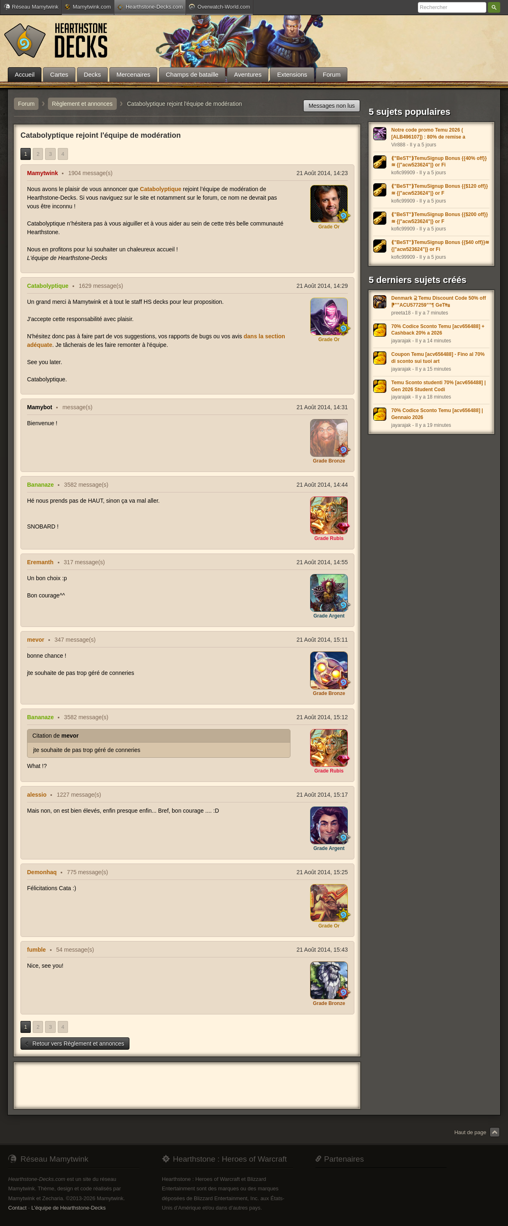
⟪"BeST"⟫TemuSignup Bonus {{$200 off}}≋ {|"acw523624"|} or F (439, 218)
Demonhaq (42, 872)
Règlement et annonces (82, 103)
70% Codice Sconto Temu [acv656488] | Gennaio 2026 (437, 414)
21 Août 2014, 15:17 (322, 794)
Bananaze (40, 484)
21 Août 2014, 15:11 (322, 639)
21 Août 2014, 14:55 (322, 562)
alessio (36, 794)
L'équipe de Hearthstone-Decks (68, 1208)
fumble (36, 949)
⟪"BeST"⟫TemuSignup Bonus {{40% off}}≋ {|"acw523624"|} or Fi (439, 161)
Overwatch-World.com (219, 6)
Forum (26, 103)
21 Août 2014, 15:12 (322, 717)
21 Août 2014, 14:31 (322, 407)
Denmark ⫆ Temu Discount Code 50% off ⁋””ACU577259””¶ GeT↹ (438, 301)
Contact (17, 1208)
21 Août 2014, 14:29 (322, 286)
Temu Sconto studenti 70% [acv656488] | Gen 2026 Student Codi (438, 386)
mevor (35, 639)
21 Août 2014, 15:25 (322, 872)
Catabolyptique (160, 189)
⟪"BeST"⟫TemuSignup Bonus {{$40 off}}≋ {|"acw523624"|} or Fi (440, 245)
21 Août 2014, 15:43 (322, 949)
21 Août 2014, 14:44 (322, 484)
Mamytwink (42, 173)
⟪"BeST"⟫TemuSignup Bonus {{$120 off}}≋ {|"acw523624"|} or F (439, 189)
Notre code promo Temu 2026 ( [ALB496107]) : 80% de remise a (428, 133)
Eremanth (40, 562)
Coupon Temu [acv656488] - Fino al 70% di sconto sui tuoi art (438, 357)
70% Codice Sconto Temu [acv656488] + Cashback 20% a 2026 (438, 330)
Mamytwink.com (88, 7)
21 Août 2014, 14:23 (322, 173)
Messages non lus (331, 106)
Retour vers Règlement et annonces (74, 1043)
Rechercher (494, 7)
